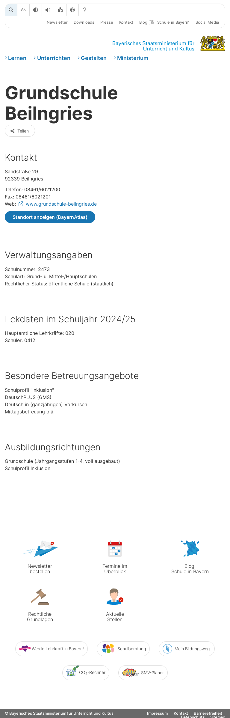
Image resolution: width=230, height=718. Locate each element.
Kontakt (126, 22)
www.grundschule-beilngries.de (61, 204)
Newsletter (57, 22)
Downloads (84, 22)
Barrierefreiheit (208, 713)
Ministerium (132, 58)
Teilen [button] (19, 130)
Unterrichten (53, 58)
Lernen (17, 58)
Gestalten (94, 58)
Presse (106, 22)
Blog (164, 22)
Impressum (157, 713)
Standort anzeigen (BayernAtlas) (50, 217)
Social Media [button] (207, 22)
